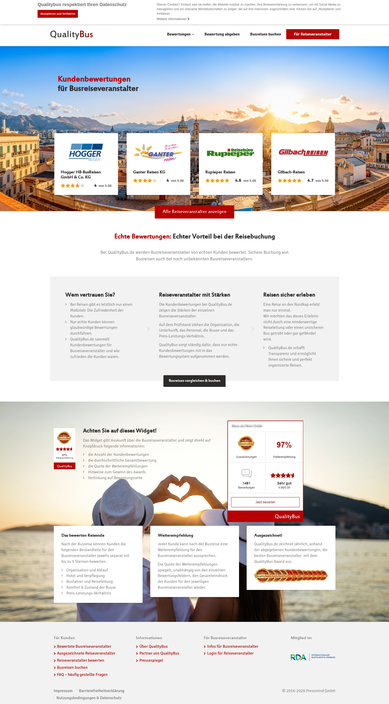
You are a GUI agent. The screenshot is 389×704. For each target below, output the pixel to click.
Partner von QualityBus (159, 653)
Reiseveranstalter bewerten (80, 660)
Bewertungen (180, 34)
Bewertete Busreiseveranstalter (84, 646)
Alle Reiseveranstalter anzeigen (194, 211)
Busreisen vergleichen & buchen (194, 381)
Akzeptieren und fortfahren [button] (57, 13)
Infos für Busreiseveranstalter (232, 646)
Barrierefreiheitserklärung (101, 690)
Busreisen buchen (265, 34)
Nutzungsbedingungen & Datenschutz (89, 697)
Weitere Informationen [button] (173, 19)
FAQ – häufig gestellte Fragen (82, 674)
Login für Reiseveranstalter (230, 653)
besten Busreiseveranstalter (278, 555)
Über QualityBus (153, 646)
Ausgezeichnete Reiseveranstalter (86, 653)
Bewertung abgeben (222, 34)
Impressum (63, 690)
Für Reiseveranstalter (313, 34)
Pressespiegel (151, 660)
